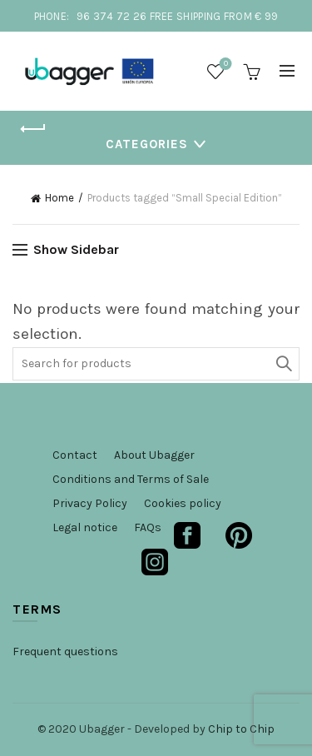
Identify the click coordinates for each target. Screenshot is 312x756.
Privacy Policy (89, 503)
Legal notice (84, 527)
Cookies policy (182, 503)
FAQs (147, 527)
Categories (147, 144)
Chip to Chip (241, 729)
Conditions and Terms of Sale (130, 479)
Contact (74, 455)
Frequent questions (65, 651)
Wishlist (224, 64)
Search (283, 363)
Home (59, 197)
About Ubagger (154, 455)
